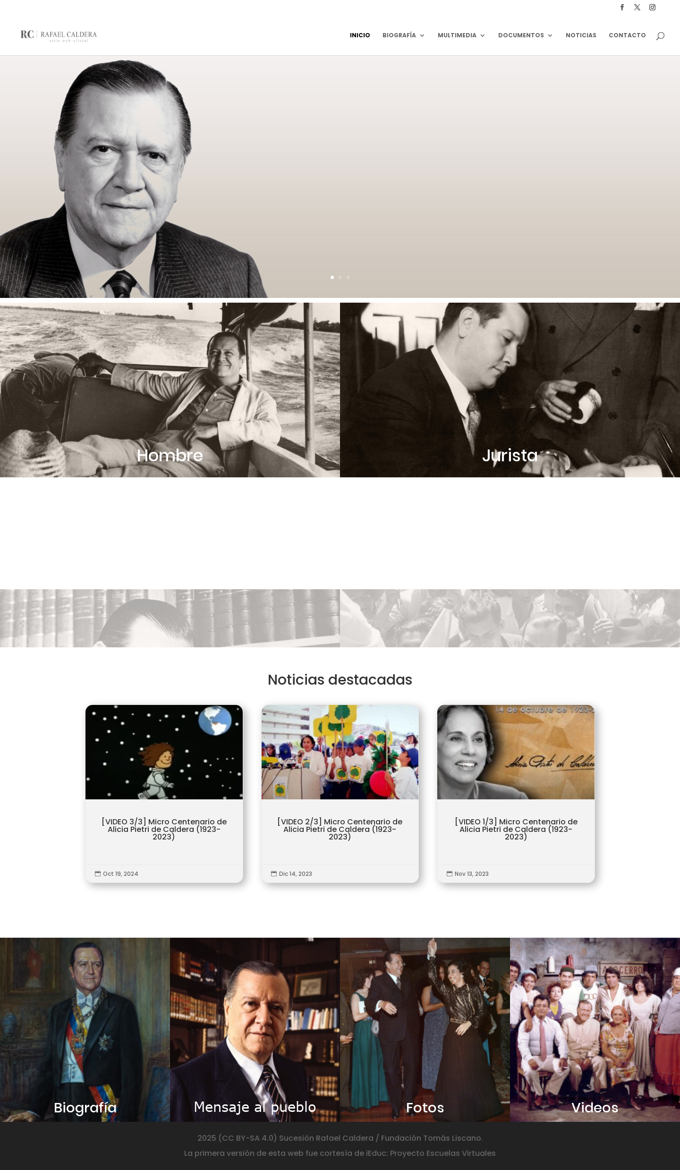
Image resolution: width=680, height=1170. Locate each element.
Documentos (521, 35)
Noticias (581, 35)
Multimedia (457, 35)
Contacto (627, 35)
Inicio (360, 35)
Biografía (399, 35)
